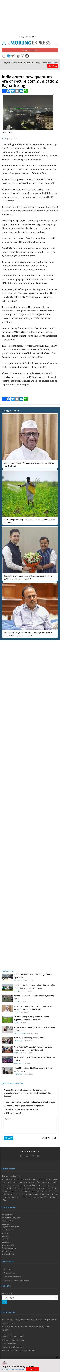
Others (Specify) (12, 1113)
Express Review (8, 1254)
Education (6, 1242)
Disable (5, 1233)
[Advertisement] (30, 17)
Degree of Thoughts (10, 1227)
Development (7, 1230)
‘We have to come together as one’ (28, 1038)
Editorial (5, 1239)
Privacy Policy (9, 1273)
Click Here (53, 66)
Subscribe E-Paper (30, 50)
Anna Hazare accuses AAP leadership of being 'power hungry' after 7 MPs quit (33, 1007)
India (4, 139)
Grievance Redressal (12, 1277)
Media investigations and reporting (21, 1109)
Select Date (7, 1293)
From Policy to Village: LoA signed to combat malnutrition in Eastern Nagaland (33, 1048)
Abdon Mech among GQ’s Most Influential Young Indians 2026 (34, 1028)
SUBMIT (8, 1138)
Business (5, 1224)
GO (4, 1302)
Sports (17, 991)
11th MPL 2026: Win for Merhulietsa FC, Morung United (34, 997)
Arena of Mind (7, 1214)
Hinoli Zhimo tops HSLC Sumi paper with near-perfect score (33, 1069)
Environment (7, 1251)
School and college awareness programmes (24, 1105)
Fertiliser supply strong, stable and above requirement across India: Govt (31, 1018)
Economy (5, 1236)
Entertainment (20, 1033)
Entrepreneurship (9, 1248)
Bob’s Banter (7, 1221)
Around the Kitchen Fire (11, 1218)
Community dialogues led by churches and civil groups (29, 1102)
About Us (7, 1269)
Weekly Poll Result (49, 1138)
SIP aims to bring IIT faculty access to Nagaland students (34, 1059)
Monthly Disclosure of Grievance (17, 1280)
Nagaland (18, 980)
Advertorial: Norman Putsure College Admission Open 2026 (34, 976)
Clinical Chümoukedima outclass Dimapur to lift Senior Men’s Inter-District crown (34, 986)
